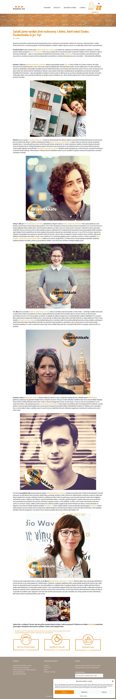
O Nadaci (82, 7)
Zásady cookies (83, 695)
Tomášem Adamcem (35, 140)
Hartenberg (68, 54)
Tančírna (93, 506)
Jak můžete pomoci (69, 7)
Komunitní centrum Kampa (26, 320)
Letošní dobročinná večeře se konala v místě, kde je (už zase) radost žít (34, 632)
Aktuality (57, 7)
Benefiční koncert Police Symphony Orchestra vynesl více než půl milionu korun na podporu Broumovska (42, 631)
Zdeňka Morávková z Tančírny (55, 493)
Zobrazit (104, 692)
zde (35, 669)
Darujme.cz (46, 665)
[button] (113, 681)
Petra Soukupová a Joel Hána (33, 224)
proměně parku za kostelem (48, 404)
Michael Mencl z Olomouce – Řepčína (61, 581)
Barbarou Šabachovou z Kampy (40, 312)
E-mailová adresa (80, 672)
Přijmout (64, 692)
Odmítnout (84, 692)
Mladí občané (92, 397)
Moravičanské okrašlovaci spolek (47, 148)
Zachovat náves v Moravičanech (61, 142)
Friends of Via (47, 667)
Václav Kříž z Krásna (31, 397)
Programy (47, 7)
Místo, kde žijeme (35, 52)
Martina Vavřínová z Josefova (45, 50)
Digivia (45, 669)
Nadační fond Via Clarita (49, 671)
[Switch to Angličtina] (99, 3)
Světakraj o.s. (49, 506)
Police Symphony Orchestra (72, 224)
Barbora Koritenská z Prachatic (35, 64)
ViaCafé (91, 624)
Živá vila (67, 64)
